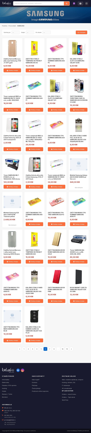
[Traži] (66, 3)
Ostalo (4, 391)
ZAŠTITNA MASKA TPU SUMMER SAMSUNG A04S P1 (78, 214)
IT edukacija (66, 385)
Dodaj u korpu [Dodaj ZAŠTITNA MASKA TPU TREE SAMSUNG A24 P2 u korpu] (56, 224)
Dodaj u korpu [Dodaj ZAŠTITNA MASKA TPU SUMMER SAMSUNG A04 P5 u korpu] (56, 70)
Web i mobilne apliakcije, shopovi (72, 379)
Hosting (4, 388)
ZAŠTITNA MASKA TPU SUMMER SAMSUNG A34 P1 (34, 98)
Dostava (34, 382)
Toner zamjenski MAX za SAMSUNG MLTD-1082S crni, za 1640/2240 (56, 177)
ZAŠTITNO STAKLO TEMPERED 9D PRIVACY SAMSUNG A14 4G (34, 61)
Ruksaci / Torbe (7, 394)
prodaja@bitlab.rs (10, 420)
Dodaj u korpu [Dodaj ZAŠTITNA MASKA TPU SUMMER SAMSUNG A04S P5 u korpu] (12, 301)
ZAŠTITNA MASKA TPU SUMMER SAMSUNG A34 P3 (56, 137)
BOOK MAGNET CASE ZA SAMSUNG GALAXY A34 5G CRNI (78, 289)
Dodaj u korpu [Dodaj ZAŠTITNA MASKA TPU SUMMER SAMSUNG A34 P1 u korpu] (34, 110)
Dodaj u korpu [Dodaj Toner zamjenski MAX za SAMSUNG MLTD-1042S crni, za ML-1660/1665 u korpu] (12, 110)
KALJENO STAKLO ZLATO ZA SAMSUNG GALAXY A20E (77, 61)
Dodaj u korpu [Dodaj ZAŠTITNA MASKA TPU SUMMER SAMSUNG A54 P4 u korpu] (34, 224)
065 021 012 (16, 410)
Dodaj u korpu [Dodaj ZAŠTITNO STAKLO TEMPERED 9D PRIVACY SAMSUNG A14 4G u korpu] (34, 70)
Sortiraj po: (7, 32)
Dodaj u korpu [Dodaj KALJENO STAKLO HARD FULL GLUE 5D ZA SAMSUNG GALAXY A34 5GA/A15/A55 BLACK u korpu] (78, 149)
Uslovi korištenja (72, 430)
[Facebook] (18, 370)
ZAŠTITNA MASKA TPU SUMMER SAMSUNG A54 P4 (34, 214)
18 (62, 349)
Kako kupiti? (36, 379)
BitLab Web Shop (18, 430)
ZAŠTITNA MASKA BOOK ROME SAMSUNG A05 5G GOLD (56, 252)
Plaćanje (34, 385)
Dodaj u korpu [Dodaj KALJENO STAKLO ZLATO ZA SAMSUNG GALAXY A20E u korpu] (78, 70)
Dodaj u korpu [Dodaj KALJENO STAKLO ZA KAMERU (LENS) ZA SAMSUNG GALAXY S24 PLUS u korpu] (34, 340)
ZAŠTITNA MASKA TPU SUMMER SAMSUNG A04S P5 (11, 289)
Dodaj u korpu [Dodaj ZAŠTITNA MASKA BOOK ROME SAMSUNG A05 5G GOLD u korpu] (56, 261)
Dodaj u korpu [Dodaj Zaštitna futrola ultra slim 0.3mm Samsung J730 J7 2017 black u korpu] (34, 187)
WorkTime (65, 400)
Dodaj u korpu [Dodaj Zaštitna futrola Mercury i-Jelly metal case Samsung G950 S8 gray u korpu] (12, 261)
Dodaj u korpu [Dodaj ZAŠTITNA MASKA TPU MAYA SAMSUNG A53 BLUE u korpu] (12, 340)
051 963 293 (8, 415)
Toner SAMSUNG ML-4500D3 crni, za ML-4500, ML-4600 (77, 252)
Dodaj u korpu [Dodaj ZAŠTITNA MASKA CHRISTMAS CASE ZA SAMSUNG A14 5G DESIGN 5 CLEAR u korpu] (78, 110)
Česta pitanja (36, 388)
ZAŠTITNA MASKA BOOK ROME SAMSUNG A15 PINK (56, 289)
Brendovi (5, 397)
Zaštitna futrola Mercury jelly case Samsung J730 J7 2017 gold (12, 61)
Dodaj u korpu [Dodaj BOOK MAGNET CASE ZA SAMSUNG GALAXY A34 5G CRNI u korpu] (78, 301)
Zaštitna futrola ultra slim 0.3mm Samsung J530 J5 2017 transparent (12, 137)
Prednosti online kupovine (40, 391)
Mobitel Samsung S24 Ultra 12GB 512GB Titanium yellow (11, 214)
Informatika (5, 379)
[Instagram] (22, 370)
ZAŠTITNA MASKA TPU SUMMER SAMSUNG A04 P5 (56, 61)
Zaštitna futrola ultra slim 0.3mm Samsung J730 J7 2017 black (34, 177)
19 (67, 349)
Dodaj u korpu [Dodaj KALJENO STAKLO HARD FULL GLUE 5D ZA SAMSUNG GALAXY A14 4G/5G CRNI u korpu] (34, 301)
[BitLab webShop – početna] (8, 370)
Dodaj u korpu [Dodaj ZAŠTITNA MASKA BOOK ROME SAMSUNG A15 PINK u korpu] (56, 301)
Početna (4, 26)
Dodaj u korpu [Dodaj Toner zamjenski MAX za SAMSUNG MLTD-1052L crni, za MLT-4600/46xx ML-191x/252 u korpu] (34, 149)
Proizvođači (12, 26)
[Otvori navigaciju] (86, 3)
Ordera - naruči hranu (69, 394)
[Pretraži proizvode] (38, 3)
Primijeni (81, 32)
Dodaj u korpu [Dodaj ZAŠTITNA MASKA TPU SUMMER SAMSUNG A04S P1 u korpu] (78, 224)
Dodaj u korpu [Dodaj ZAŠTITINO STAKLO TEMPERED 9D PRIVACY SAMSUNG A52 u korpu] (34, 261)
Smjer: (23, 32)
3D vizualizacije (67, 388)
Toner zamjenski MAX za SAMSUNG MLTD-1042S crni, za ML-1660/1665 (12, 98)
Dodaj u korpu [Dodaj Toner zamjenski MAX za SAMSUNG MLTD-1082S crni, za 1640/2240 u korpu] (56, 187)
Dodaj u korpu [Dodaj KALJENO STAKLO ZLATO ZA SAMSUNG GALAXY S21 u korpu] (56, 110)
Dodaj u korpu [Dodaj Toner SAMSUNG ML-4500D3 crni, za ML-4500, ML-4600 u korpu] (78, 261)
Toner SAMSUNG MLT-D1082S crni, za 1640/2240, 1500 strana (12, 177)
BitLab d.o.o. (8, 408)
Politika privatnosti (83, 430)
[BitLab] (6, 3)
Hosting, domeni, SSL (68, 382)
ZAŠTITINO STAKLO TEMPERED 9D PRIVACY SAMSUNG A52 (34, 252)
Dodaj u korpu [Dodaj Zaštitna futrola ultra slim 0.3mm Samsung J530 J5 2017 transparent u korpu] (12, 149)
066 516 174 (8, 410)
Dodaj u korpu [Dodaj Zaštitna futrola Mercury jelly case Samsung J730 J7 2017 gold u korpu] (12, 70)
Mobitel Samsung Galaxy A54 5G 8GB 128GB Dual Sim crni (78, 177)
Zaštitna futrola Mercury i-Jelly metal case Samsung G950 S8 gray (12, 252)
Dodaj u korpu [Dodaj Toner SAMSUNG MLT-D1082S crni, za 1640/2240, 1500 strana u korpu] (12, 187)
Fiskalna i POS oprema (9, 385)
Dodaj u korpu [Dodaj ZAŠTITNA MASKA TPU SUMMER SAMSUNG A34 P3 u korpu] (56, 149)
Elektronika (5, 382)
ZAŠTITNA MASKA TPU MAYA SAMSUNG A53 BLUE (11, 329)
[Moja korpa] (80, 3)
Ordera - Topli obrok (68, 397)
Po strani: (39, 32)
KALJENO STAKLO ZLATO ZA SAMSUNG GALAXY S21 (55, 98)
